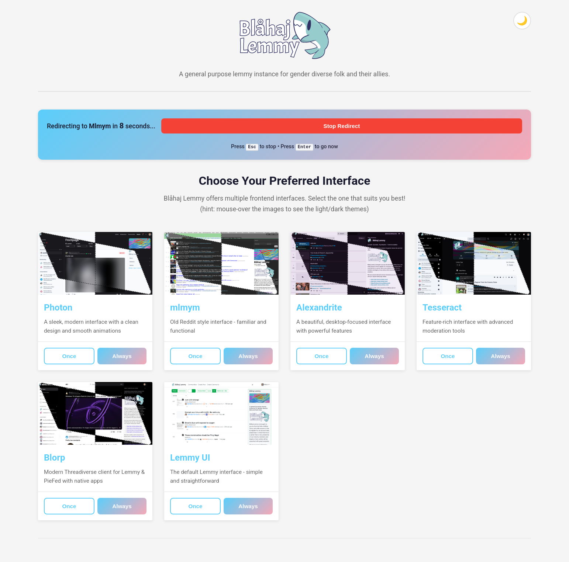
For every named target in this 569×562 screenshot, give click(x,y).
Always (121, 356)
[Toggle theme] (522, 21)
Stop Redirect (342, 126)
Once (69, 356)
